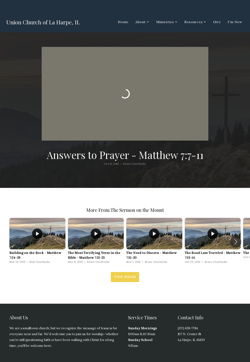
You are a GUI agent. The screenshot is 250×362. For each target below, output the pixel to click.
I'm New (235, 22)
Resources (195, 22)
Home (123, 22)
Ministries (167, 22)
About (142, 22)
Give (217, 22)
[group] (37, 242)
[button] (236, 241)
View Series (125, 277)
